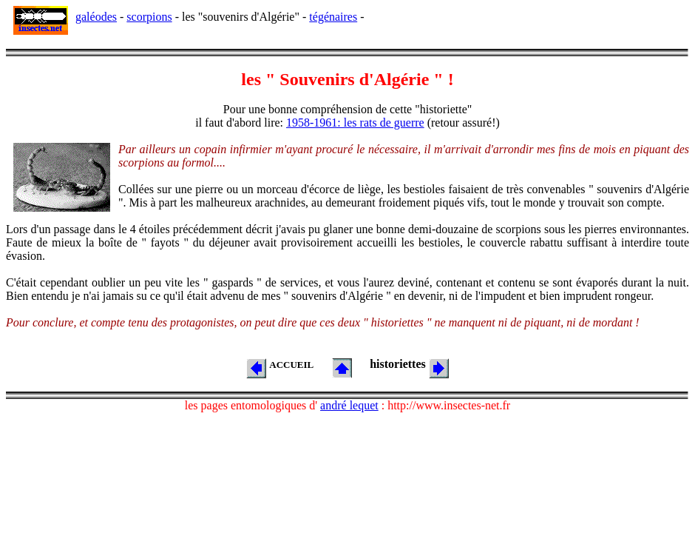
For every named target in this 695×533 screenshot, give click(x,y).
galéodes (96, 16)
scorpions (149, 16)
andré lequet (349, 405)
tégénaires (333, 16)
